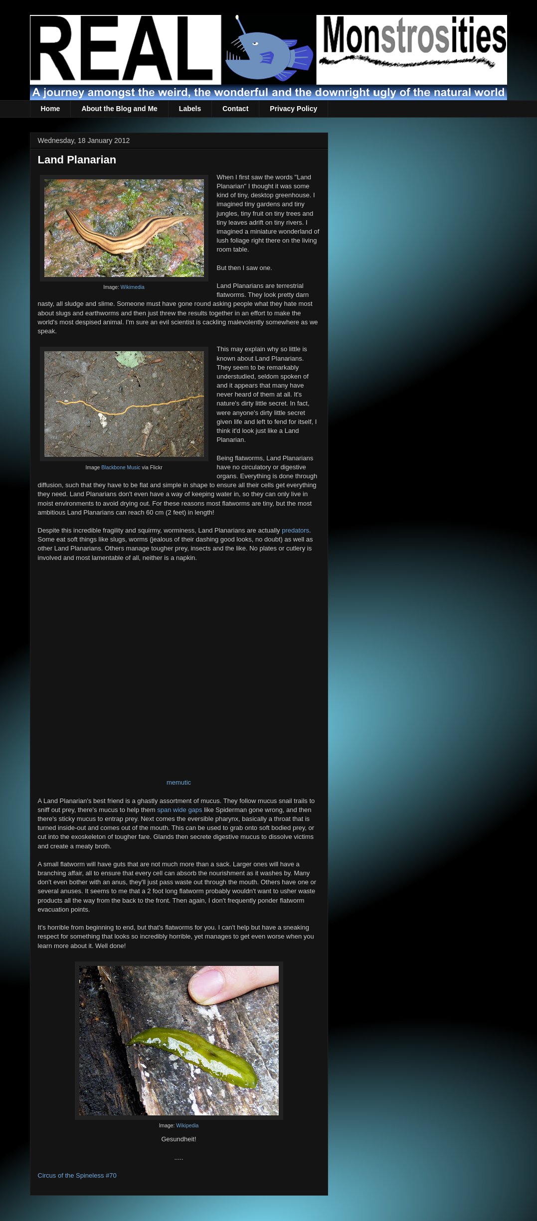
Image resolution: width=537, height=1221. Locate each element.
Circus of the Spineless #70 (77, 1175)
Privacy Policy (293, 109)
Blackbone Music (121, 467)
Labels (190, 109)
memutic (179, 782)
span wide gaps (179, 810)
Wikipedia (187, 1125)
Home (50, 109)
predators (295, 530)
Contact (235, 109)
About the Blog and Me (119, 109)
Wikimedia (133, 287)
